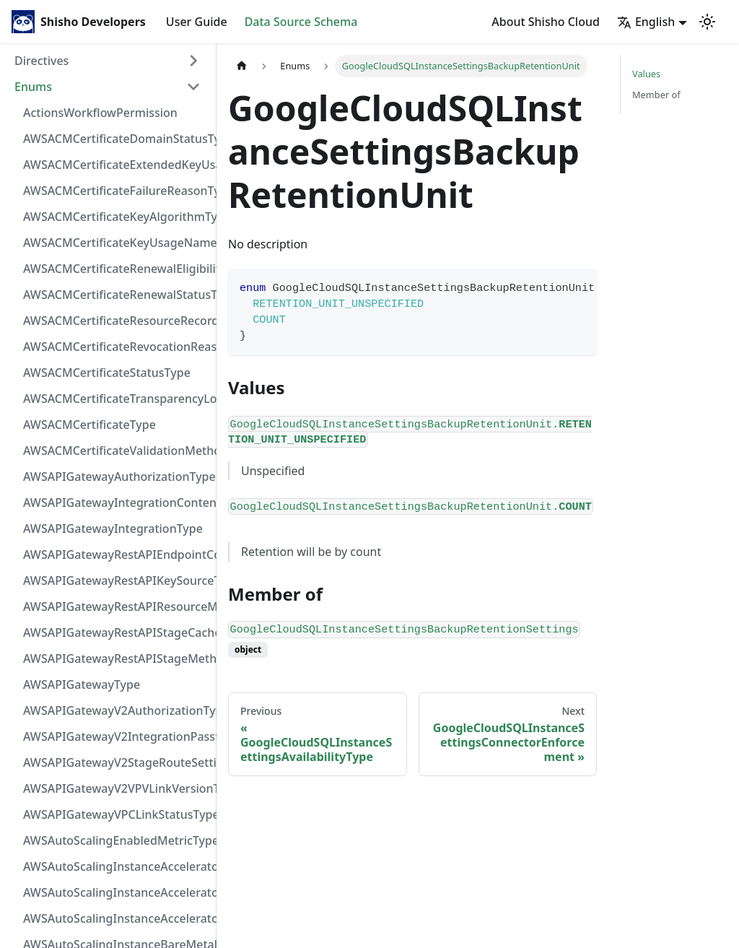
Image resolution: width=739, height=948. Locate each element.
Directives (41, 61)
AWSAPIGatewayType (81, 684)
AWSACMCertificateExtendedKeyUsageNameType (116, 165)
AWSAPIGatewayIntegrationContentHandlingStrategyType (116, 502)
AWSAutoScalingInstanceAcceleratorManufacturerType (116, 866)
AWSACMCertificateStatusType (107, 372)
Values (646, 73)
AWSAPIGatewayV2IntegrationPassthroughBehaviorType (116, 736)
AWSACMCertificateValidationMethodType (116, 450)
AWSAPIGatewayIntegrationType (113, 528)
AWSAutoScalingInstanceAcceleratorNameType (116, 892)
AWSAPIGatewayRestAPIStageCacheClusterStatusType (116, 632)
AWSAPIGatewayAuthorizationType (116, 476)
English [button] (646, 22)
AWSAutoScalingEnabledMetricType (116, 840)
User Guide (196, 22)
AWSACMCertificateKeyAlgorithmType (116, 217)
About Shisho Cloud (545, 22)
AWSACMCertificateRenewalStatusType (116, 295)
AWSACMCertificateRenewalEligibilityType (116, 269)
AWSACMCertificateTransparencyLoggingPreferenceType (116, 398)
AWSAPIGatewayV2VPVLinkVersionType (116, 788)
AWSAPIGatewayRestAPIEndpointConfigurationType (116, 554)
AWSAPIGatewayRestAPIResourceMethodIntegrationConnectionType (116, 606)
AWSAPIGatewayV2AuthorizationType (116, 710)
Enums (33, 87)
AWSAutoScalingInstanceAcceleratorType (116, 918)
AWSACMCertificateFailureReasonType (116, 191)
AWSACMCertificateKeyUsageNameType (116, 243)
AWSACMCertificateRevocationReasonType (116, 347)
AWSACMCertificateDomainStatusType (116, 139)
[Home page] (241, 66)
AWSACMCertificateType (89, 424)
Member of (656, 94)
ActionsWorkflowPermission (100, 113)
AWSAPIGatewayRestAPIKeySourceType (116, 580)
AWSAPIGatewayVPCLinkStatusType (116, 814)
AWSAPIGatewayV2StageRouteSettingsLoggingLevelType (116, 762)
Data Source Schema (301, 22)
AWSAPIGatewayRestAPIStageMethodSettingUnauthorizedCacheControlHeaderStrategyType (116, 658)
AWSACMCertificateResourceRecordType (116, 321)
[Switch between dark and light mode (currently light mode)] (707, 21)
